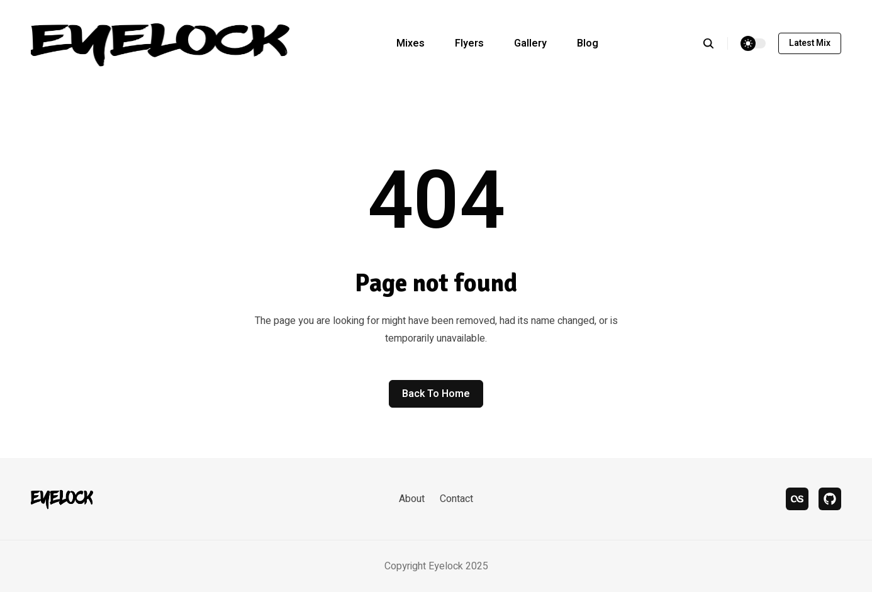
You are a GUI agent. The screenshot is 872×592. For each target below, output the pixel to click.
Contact (456, 498)
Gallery (530, 43)
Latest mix (809, 43)
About (412, 498)
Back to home (436, 393)
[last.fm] (797, 499)
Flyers (469, 43)
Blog (587, 43)
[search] (715, 43)
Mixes (410, 43)
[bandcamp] (830, 499)
